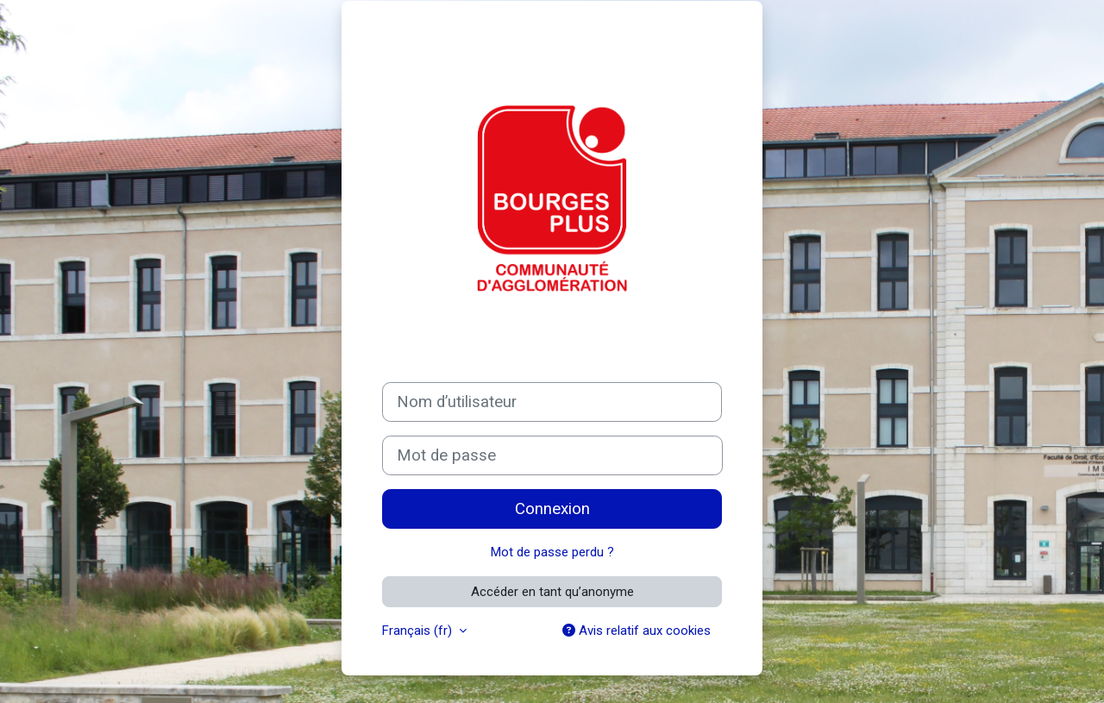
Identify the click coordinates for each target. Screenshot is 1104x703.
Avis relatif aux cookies (636, 630)
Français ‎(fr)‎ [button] (418, 630)
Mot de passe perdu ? (552, 552)
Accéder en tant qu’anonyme (552, 591)
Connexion (552, 508)
